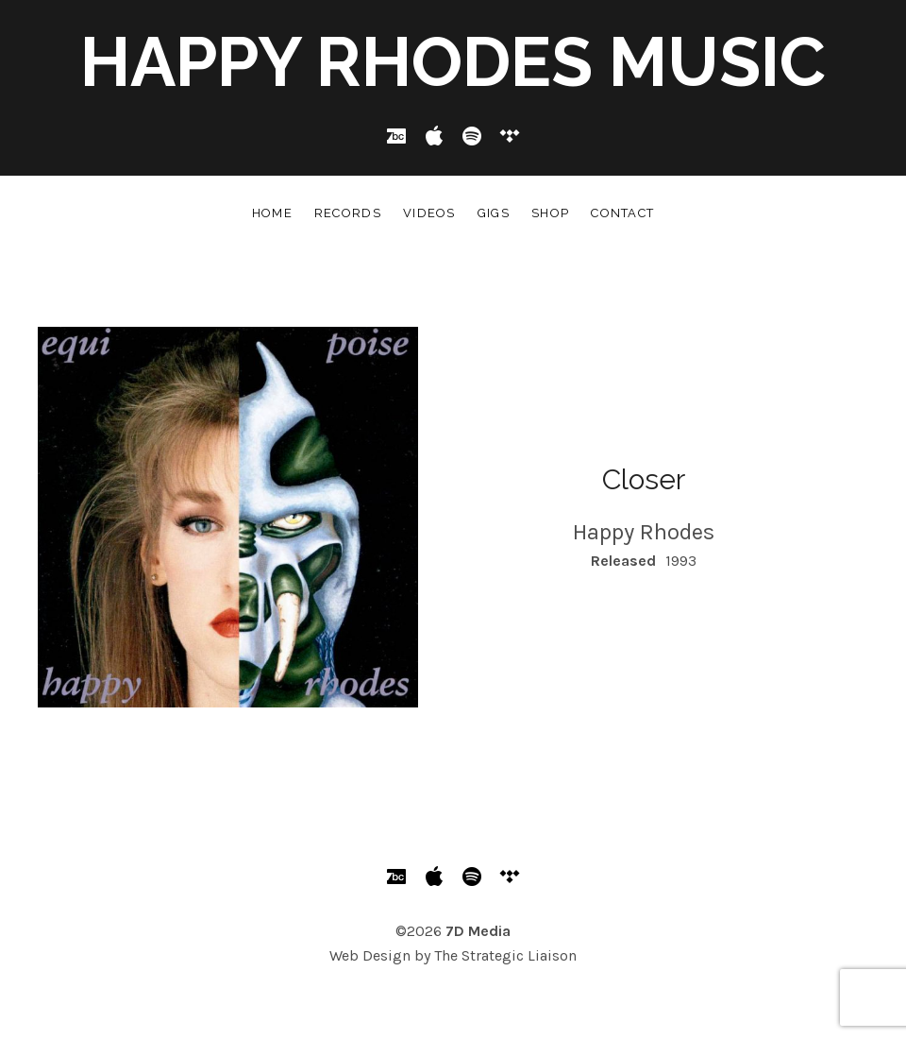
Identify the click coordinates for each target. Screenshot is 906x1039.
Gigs (494, 213)
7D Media (478, 931)
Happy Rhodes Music (453, 62)
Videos (429, 213)
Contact (622, 213)
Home (272, 213)
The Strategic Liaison (505, 955)
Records (347, 213)
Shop (550, 213)
